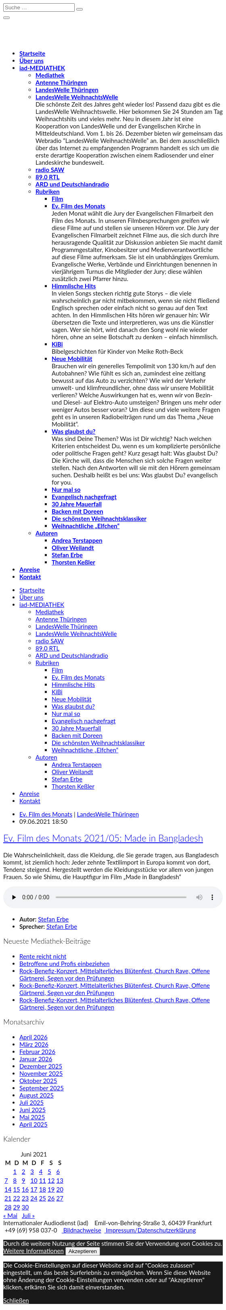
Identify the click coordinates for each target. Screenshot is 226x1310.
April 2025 (33, 1124)
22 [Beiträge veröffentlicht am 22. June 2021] (16, 1198)
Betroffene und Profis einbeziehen (64, 963)
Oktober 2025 (38, 1080)
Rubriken (48, 191)
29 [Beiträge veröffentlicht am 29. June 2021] (16, 1207)
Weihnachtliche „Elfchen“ (85, 525)
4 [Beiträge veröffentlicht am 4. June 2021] (41, 1171)
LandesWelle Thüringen (67, 89)
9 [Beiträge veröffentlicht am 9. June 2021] (23, 1180)
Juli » (28, 1215)
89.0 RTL (47, 177)
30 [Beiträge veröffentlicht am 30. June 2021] (25, 1207)
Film (57, 198)
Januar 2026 (35, 1058)
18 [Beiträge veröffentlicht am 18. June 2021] (42, 1189)
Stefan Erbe (67, 554)
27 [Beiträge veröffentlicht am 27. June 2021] (59, 1198)
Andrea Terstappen (77, 540)
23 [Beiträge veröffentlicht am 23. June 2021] (25, 1198)
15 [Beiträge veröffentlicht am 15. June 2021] (16, 1189)
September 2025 (41, 1088)
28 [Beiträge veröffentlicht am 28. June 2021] (7, 1207)
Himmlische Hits (74, 286)
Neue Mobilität (72, 358)
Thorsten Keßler (73, 562)
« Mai (10, 1215)
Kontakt (30, 576)
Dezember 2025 (40, 1066)
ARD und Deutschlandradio (72, 184)
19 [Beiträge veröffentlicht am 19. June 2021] (51, 1189)
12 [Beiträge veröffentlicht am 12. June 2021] (51, 1180)
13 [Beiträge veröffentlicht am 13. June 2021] (59, 1180)
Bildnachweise (81, 1230)
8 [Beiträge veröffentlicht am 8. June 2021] (15, 1180)
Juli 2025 (31, 1102)
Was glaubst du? (73, 431)
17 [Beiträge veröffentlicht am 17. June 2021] (33, 1189)
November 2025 (41, 1073)
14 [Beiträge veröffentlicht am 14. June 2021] (7, 1189)
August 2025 (36, 1095)
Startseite (32, 53)
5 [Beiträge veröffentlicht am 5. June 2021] (49, 1171)
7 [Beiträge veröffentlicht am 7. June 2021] (6, 1180)
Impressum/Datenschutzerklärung (150, 1230)
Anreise (29, 569)
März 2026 (33, 1044)
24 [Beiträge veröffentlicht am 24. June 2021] (33, 1198)
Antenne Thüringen (61, 82)
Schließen (16, 1300)
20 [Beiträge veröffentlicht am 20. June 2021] (59, 1189)
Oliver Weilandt (73, 547)
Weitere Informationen (33, 1250)
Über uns (31, 60)
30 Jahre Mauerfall (77, 504)
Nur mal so (66, 489)
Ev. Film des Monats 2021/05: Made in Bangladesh (103, 838)
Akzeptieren (83, 1251)
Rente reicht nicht (42, 956)
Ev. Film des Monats (78, 206)
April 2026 (33, 1037)
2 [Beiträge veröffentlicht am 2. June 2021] (23, 1171)
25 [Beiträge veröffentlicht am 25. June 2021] (42, 1198)
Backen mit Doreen (77, 511)
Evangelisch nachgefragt (84, 496)
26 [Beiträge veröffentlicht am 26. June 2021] (51, 1198)
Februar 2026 (37, 1051)
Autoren (47, 533)
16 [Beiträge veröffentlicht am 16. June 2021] (25, 1189)
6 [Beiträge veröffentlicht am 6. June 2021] (58, 1171)
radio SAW (50, 169)
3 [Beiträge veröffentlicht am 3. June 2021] (32, 1171)
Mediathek (50, 75)
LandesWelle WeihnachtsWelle (77, 97)
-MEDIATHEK (42, 67)
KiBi (57, 344)
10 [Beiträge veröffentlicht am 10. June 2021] (33, 1180)
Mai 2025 (32, 1117)
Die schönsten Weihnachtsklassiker (99, 518)
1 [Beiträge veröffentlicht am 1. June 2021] (15, 1171)
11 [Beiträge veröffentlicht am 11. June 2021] (42, 1180)
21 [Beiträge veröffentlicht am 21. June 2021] (7, 1198)
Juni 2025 (32, 1109)
